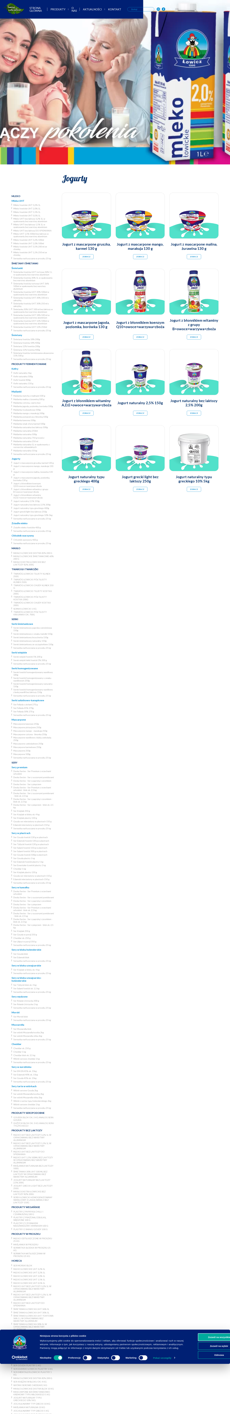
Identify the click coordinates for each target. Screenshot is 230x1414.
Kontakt (159, 10)
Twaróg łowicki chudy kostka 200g (32, 604)
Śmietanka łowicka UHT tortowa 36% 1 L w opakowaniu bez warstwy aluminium (32, 273)
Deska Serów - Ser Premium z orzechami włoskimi (32, 772)
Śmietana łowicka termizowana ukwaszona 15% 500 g (33, 354)
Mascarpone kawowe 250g (26, 724)
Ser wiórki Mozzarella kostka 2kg (28, 1032)
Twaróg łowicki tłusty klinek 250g (31, 575)
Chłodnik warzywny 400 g (25, 539)
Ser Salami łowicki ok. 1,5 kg (26, 988)
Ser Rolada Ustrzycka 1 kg (25, 1004)
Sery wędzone (20, 996)
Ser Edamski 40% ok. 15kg (25, 1074)
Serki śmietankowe (22, 623)
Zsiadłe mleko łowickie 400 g (27, 527)
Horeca (17, 1260)
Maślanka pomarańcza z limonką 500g (30, 416)
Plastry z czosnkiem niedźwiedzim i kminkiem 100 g (30, 1224)
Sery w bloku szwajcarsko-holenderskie (27, 979)
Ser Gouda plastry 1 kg (24, 858)
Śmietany (17, 335)
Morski (16, 1012)
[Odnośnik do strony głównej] (12, 10)
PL (218, 9)
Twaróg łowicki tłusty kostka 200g (32, 592)
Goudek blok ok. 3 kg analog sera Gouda (33, 1118)
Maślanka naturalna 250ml (25, 430)
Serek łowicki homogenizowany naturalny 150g (32, 685)
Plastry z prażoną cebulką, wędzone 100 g (29, 1218)
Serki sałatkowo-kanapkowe (28, 700)
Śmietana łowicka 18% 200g (26, 339)
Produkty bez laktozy (27, 1130)
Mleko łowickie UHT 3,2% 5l (29, 1269)
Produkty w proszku (26, 1233)
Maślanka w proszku (25, 1244)
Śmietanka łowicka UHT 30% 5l (31, 1312)
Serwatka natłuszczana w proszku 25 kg (32, 258)
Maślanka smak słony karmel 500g (29, 423)
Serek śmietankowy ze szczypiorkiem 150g (33, 644)
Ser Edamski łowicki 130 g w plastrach (31, 840)
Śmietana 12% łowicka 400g (26, 349)
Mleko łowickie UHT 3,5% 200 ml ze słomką (30, 247)
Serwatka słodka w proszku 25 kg (32, 1249)
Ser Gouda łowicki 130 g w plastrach (30, 837)
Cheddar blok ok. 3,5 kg (24, 1055)
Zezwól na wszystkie (204, 1383)
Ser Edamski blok (21, 957)
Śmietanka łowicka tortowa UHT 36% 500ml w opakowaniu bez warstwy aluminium (31, 286)
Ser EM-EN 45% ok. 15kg (25, 1071)
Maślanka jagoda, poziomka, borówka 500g (33, 406)
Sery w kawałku (20, 887)
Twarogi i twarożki (25, 569)
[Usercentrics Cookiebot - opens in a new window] (19, 1408)
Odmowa (204, 1401)
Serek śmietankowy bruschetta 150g (30, 637)
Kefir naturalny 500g (23, 376)
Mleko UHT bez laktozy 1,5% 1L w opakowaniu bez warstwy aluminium (30, 225)
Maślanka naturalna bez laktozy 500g (30, 427)
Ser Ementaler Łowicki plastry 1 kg (29, 865)
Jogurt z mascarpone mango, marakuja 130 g (33, 467)
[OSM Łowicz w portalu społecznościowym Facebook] (211, 10)
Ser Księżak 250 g (21, 811)
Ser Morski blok (20, 1016)
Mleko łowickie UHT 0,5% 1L (26, 215)
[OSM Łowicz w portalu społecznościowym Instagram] (206, 10)
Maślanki (17, 391)
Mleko (16, 196)
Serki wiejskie (19, 652)
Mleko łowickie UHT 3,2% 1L (26, 205)
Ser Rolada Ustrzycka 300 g (26, 1000)
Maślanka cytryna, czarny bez (26, 402)
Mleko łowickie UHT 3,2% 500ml (28, 240)
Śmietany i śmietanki (25, 263)
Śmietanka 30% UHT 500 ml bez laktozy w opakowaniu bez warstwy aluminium (33, 310)
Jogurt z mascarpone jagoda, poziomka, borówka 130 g (31, 479)
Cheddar (16, 1044)
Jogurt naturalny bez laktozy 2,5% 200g (32, 504)
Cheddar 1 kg (19, 868)
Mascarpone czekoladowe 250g (28, 743)
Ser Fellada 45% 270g (23, 708)
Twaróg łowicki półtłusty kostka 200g (30, 598)
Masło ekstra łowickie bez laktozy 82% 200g (29, 563)
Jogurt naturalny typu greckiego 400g (31, 508)
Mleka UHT (18, 200)
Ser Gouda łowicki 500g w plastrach (30, 854)
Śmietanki (17, 268)
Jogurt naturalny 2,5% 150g (26, 501)
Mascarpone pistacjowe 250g (27, 727)
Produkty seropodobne (28, 1112)
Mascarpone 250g (21, 750)
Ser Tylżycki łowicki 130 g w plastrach (31, 844)
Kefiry (15, 368)
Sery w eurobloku (21, 1066)
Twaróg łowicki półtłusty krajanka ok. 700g (30, 613)
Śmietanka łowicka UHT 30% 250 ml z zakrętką (31, 304)
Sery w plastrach (21, 833)
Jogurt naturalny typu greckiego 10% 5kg (32, 515)
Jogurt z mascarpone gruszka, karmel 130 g (33, 463)
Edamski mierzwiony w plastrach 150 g (31, 825)
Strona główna (75, 10)
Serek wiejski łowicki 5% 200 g (27, 656)
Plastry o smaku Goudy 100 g (30, 1229)
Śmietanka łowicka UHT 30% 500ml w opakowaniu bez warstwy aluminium (31, 293)
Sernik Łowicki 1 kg (25, 608)
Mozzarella (18, 1024)
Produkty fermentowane (29, 363)
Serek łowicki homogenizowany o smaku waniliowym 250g (32, 679)
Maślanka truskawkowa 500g (27, 409)
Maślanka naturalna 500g (25, 434)
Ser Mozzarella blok (22, 1029)
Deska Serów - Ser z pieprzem (27, 784)
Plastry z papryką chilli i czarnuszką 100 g (28, 1212)
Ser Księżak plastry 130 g (25, 818)
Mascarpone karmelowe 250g (27, 747)
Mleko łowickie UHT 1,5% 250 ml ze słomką (30, 253)
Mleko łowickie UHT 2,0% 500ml (28, 243)
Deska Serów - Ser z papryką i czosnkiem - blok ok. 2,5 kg (32, 800)
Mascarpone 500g (21, 754)
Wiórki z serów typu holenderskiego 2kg (32, 1101)
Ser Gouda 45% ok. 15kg (25, 1078)
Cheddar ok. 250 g (22, 938)
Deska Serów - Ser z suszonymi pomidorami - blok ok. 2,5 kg (33, 794)
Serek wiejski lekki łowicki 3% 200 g (30, 660)
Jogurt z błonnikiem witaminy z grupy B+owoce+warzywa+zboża (30, 490)
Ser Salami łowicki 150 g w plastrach (30, 847)
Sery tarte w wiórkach (24, 1086)
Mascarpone (19, 719)
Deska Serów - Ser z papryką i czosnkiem (32, 780)
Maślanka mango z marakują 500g (28, 413)
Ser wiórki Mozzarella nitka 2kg (27, 1036)
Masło (16, 548)
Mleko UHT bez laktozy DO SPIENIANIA (32, 230)
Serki (15, 619)
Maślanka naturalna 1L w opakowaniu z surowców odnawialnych (31, 445)
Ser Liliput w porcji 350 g (24, 941)
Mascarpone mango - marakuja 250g (30, 731)
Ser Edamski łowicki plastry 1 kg (28, 861)
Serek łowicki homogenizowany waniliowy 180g (33, 673)
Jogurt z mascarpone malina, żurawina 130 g (33, 473)
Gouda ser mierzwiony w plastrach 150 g (32, 821)
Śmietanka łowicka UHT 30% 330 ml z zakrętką (31, 299)
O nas (118, 10)
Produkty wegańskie (26, 1207)
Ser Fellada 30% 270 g (23, 711)
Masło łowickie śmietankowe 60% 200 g (33, 557)
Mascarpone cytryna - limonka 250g (30, 734)
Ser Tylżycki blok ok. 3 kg (25, 985)
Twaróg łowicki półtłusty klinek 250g (30, 580)
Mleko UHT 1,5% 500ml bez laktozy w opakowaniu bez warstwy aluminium (31, 235)
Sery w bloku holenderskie (26, 949)
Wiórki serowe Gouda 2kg (25, 1090)
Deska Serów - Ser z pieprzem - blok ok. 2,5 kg (33, 806)
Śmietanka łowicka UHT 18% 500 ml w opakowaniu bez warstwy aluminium (31, 316)
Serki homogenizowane (25, 668)
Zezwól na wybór (204, 1392)
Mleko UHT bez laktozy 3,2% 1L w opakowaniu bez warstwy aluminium (30, 220)
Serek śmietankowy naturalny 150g (30, 641)
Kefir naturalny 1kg (22, 373)
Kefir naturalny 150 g (23, 383)
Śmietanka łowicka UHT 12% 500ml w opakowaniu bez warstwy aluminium (31, 322)
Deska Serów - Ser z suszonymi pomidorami (33, 777)
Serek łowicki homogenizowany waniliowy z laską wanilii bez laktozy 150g (33, 690)
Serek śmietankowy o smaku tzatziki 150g (32, 634)
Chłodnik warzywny (23, 535)
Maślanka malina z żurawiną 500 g (28, 399)
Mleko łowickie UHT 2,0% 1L (26, 208)
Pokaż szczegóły (162, 1408)
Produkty (100, 10)
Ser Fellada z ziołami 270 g (25, 704)
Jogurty (16, 458)
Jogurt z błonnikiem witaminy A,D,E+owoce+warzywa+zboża (28, 496)
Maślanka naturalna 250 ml (25, 441)
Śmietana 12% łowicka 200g (26, 346)
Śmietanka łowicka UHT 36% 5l (31, 1309)
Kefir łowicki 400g (22, 380)
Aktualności (137, 10)
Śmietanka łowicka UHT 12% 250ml (30, 327)
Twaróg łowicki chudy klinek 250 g (33, 586)
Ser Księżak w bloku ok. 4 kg (26, 814)
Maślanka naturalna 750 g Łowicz (28, 437)
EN (224, 9)
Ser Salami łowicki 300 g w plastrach (30, 851)
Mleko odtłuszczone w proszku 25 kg (32, 1239)
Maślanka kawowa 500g (24, 420)
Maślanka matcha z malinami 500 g (29, 395)
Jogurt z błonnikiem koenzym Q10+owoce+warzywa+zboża (27, 484)
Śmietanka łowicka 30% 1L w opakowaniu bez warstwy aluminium (32, 279)
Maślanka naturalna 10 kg (25, 450)
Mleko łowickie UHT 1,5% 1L (26, 212)
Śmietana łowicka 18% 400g (26, 342)
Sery (14, 762)
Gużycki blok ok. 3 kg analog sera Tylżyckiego (33, 1124)
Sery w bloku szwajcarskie (26, 965)
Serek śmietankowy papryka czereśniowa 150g (32, 629)
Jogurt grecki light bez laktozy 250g (30, 511)
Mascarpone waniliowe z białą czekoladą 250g (32, 738)
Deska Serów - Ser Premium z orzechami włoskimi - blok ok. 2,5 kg (32, 788)
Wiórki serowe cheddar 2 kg (26, 1058)
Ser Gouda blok (20, 954)
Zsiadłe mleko (20, 523)
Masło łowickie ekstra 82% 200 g (32, 553)
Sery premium (19, 767)
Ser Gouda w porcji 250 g (25, 934)
